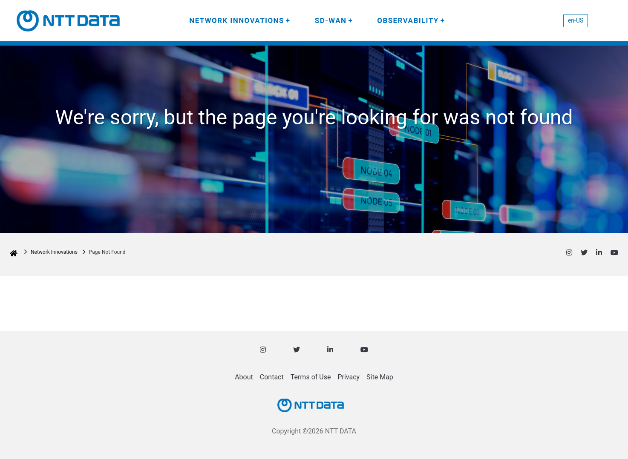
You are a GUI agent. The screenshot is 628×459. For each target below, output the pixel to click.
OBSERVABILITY (407, 20)
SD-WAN (331, 20)
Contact (272, 377)
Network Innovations (54, 252)
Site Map (379, 377)
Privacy (348, 377)
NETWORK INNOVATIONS (236, 20)
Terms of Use (311, 377)
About (244, 377)
